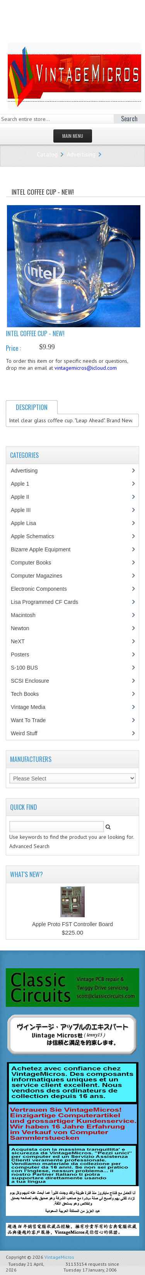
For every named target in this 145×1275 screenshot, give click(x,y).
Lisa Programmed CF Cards (48, 602)
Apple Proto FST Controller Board (72, 924)
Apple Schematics (36, 536)
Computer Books (36, 562)
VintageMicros (59, 1257)
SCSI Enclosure (34, 681)
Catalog (47, 154)
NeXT (18, 641)
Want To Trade (28, 720)
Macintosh (27, 615)
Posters (24, 654)
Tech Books (30, 694)
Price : (13, 348)
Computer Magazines (42, 576)
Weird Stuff (28, 733)
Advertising (81, 154)
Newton (20, 628)
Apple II (24, 497)
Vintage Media (32, 707)
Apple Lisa (29, 523)
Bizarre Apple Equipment (44, 549)
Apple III (25, 510)
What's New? (26, 874)
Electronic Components (43, 589)
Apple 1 (24, 484)
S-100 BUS (28, 668)
